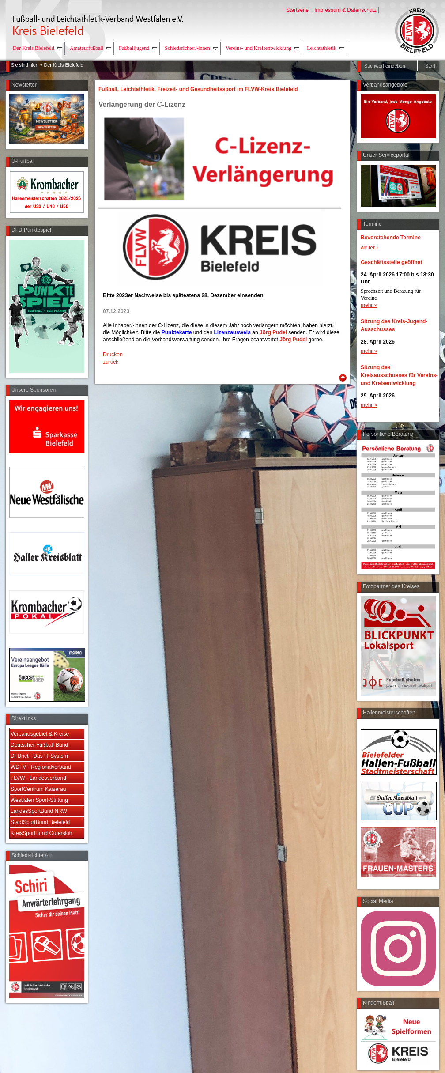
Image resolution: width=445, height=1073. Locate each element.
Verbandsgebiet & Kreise (40, 734)
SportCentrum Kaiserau (38, 789)
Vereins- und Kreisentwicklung (262, 48)
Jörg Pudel (293, 339)
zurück (110, 362)
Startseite (298, 10)
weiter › (369, 248)
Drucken (113, 354)
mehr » (369, 305)
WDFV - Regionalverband (41, 767)
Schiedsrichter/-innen (191, 48)
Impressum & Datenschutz (345, 10)
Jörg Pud (271, 332)
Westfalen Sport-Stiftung (39, 800)
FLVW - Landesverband (38, 778)
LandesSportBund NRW (39, 811)
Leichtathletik (325, 48)
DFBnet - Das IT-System (39, 756)
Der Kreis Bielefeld (37, 48)
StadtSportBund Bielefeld (40, 822)
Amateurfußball (90, 48)
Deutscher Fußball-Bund (39, 745)
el (285, 332)
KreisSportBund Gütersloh (41, 833)
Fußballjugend (138, 48)
